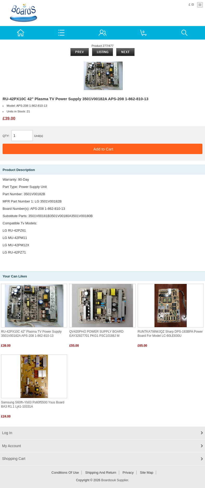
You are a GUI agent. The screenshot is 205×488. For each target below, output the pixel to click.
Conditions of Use (65, 472)
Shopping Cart (13, 459)
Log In (7, 433)
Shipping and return (100, 472)
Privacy (128, 472)
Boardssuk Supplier (114, 480)
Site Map (146, 472)
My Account (11, 446)
